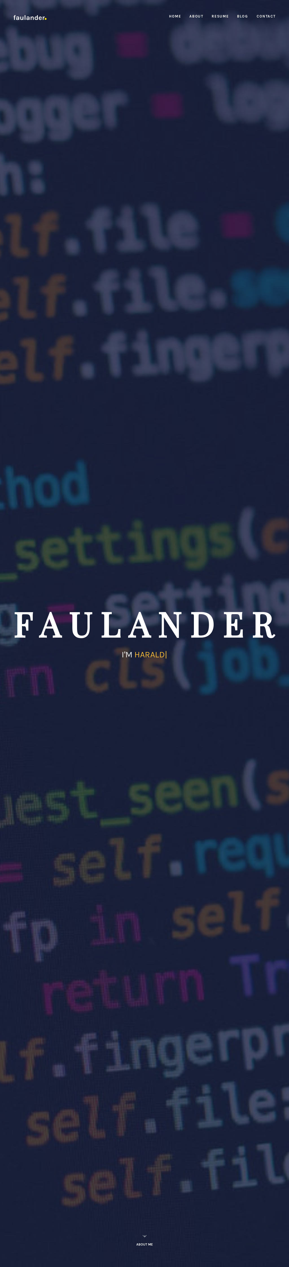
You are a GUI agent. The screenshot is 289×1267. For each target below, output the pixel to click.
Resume (220, 16)
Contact (266, 16)
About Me (144, 1238)
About (196, 16)
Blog (242, 16)
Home (175, 16)
